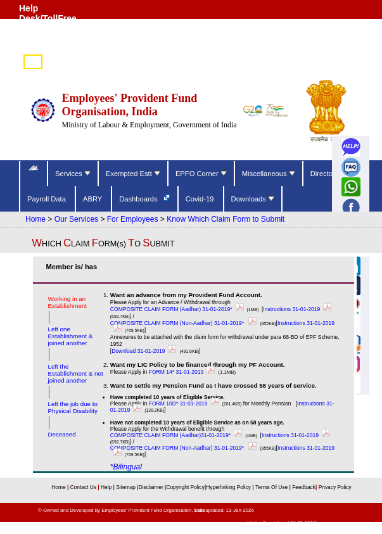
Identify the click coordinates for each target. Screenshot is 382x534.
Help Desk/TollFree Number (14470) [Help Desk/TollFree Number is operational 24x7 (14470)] (52, 18)
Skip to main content (352, 47)
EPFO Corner (201, 173)
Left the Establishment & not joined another (75, 373)
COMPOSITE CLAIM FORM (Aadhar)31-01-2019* (177, 435)
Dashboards (139, 199)
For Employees (132, 219)
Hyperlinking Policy (229, 487)
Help (107, 487)
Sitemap (126, 487)
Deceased (61, 434)
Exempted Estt (133, 173)
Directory (325, 173)
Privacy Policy (334, 487)
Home (35, 219)
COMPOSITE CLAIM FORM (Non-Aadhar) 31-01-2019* (185, 323)
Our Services (76, 219)
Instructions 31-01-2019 (298, 309)
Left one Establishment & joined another (70, 336)
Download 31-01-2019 (145, 351)
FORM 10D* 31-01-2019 (185, 403)
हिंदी (33, 62)
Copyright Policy (185, 487)
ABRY (93, 199)
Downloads (252, 199)
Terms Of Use (272, 487)
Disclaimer (151, 487)
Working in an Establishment (67, 302)
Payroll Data (47, 199)
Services (73, 173)
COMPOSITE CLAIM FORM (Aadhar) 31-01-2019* (178, 309)
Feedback (303, 487)
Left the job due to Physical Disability (72, 407)
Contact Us (84, 487)
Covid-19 (201, 199)
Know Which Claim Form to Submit (225, 219)
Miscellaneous (268, 173)
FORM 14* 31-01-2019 (184, 372)
